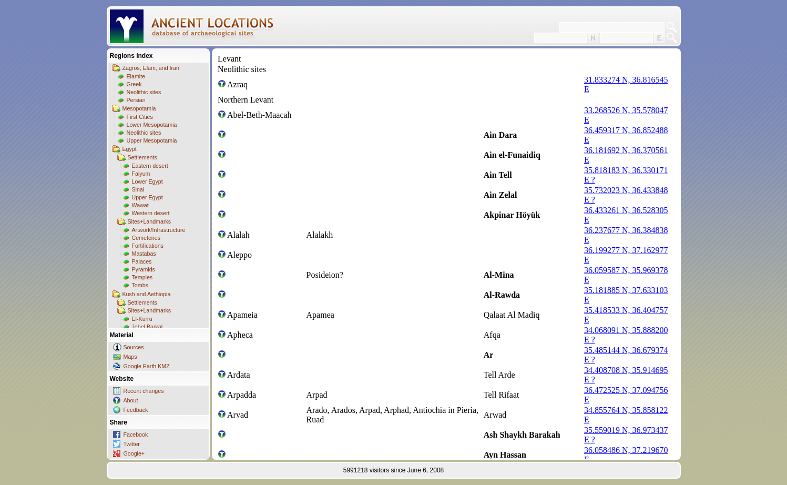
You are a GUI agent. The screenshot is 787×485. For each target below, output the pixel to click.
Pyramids (143, 269)
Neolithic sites (144, 92)
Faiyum (141, 173)
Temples (142, 277)
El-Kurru (142, 319)
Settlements (142, 157)
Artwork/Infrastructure (159, 230)
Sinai (138, 189)
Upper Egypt (147, 197)
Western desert (151, 213)
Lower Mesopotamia (152, 125)
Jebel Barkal (147, 327)
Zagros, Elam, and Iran (150, 68)
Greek (134, 84)
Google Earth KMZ (147, 366)
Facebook (136, 434)
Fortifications (147, 245)
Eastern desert (150, 166)
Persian (136, 100)
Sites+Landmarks (149, 221)
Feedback (136, 410)
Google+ (134, 453)
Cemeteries (146, 238)
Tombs (140, 285)
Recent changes (144, 391)
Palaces (142, 261)
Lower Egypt (147, 181)
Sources (134, 347)
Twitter (132, 444)
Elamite (136, 76)
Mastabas (144, 253)
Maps (130, 356)
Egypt (129, 149)
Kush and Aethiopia (146, 294)
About (131, 400)
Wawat (140, 205)
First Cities (140, 117)
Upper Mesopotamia (152, 140)
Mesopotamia (139, 108)
